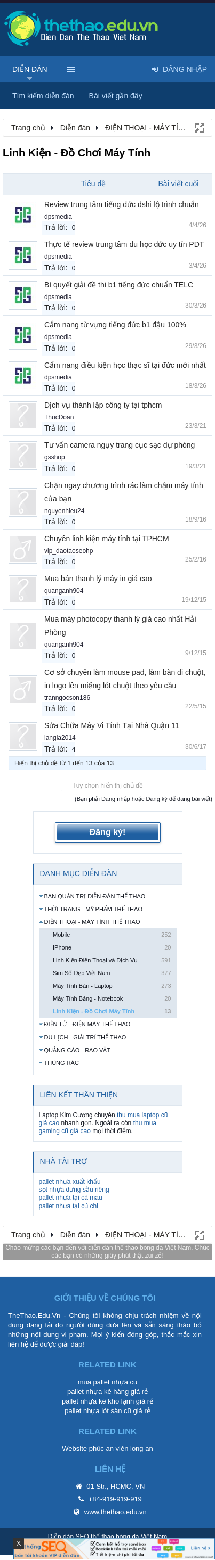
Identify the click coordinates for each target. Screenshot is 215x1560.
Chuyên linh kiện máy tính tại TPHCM (106, 538)
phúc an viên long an (121, 1448)
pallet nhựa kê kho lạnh (98, 1401)
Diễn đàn (29, 69)
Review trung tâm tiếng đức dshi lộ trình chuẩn (121, 204)
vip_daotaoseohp (68, 551)
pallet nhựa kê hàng (98, 1392)
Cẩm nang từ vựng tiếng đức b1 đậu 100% (115, 324)
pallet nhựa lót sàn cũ (98, 1411)
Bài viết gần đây (115, 96)
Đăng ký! (108, 832)
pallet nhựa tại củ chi (68, 1206)
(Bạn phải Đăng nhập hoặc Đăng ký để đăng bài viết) (143, 799)
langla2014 (60, 737)
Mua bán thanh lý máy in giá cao (98, 578)
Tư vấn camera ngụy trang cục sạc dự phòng (119, 445)
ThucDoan (59, 417)
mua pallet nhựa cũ (108, 1382)
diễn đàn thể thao (113, 1247)
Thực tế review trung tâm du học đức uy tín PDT (124, 244)
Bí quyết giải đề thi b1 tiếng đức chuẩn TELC (118, 284)
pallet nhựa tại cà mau (70, 1197)
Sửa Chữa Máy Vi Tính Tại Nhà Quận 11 (111, 725)
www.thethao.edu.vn (115, 1512)
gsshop (54, 457)
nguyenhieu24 (64, 511)
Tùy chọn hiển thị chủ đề (107, 785)
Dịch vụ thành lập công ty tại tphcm (103, 405)
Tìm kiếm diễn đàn (43, 96)
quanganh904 (63, 591)
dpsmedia (58, 216)
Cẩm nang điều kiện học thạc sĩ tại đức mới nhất (125, 365)
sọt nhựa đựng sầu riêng (74, 1189)
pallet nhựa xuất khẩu (70, 1181)
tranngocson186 (67, 697)
